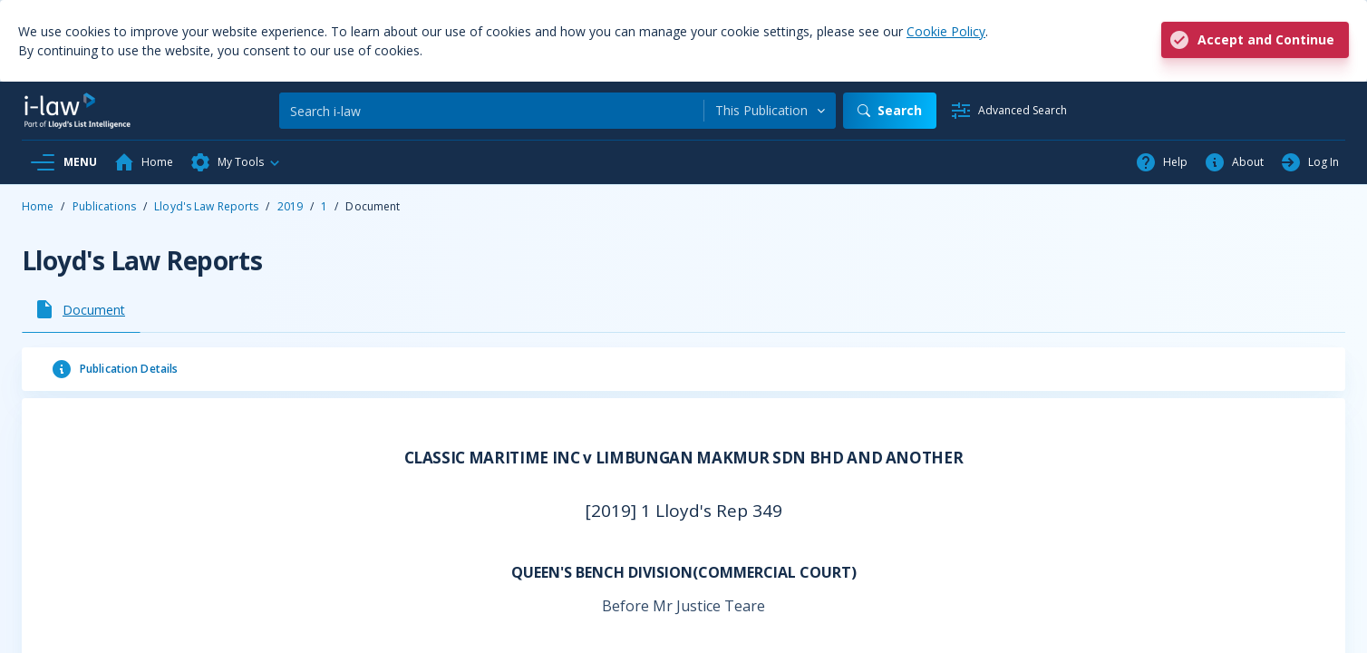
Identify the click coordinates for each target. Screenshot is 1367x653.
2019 (290, 206)
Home (37, 206)
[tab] (81, 309)
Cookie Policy (945, 31)
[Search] (491, 111)
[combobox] (770, 111)
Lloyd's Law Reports (206, 206)
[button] (235, 162)
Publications (104, 206)
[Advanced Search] (1008, 111)
